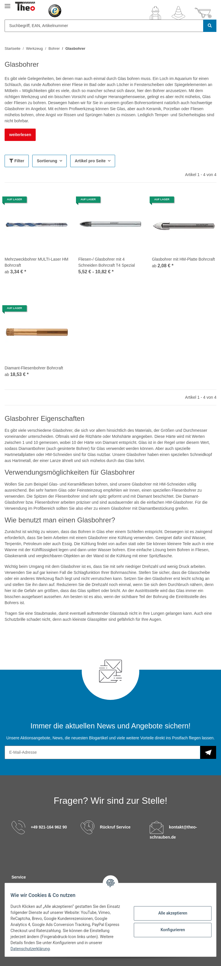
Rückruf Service (115, 827)
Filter (16, 161)
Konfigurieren (169, 929)
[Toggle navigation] (7, 3)
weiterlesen (20, 134)
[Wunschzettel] (178, 13)
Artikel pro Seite (90, 161)
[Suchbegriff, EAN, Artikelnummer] (104, 26)
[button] (155, 13)
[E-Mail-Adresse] (102, 752)
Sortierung (47, 161)
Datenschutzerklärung (48, 948)
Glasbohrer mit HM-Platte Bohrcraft (183, 259)
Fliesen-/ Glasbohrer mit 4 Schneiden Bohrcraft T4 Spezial (106, 262)
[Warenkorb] (203, 13)
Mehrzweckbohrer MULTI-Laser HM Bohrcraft (36, 262)
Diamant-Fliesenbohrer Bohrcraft (34, 368)
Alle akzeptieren (169, 913)
